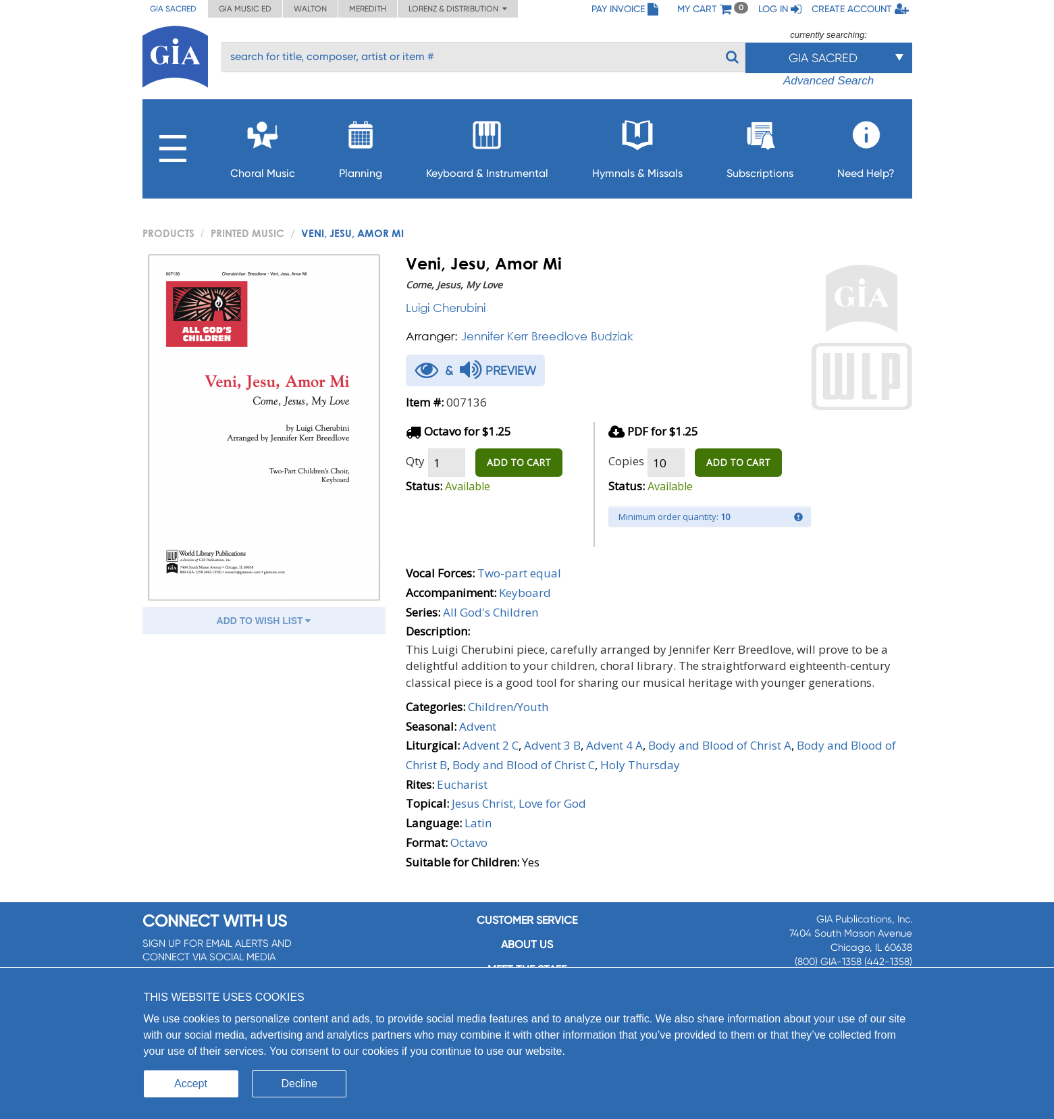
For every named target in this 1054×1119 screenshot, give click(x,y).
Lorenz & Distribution (458, 9)
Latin (478, 823)
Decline (299, 1083)
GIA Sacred (173, 9)
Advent (477, 726)
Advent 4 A (614, 745)
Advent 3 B (552, 745)
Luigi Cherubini (445, 308)
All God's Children (490, 612)
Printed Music (247, 233)
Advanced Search (828, 80)
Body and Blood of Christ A (719, 745)
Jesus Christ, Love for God (519, 803)
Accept (190, 1083)
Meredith (367, 9)
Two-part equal (519, 573)
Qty (415, 461)
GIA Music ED (245, 9)
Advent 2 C (491, 745)
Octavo (469, 842)
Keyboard (525, 592)
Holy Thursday (640, 765)
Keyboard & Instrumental (487, 145)
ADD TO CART (519, 462)
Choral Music (262, 145)
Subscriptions (760, 145)
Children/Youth (508, 706)
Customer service (527, 920)
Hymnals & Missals (637, 145)
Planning (360, 145)
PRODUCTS (168, 233)
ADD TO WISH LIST (264, 620)
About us (527, 944)
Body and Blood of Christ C (523, 765)
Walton (310, 9)
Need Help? (866, 145)
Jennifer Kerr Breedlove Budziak (547, 336)
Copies (626, 461)
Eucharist (462, 784)
